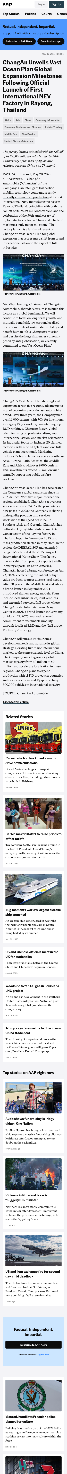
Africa (7, 120)
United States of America (18, 141)
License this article (16, 702)
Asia (17, 120)
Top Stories (11, 13)
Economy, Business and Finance (22, 127)
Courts (46, 13)
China (28, 120)
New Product (29, 134)
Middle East (11, 134)
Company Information (48, 120)
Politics (30, 13)
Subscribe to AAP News (19, 41)
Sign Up (56, 4)
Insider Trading (53, 127)
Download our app (51, 41)
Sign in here (43, 1354)
